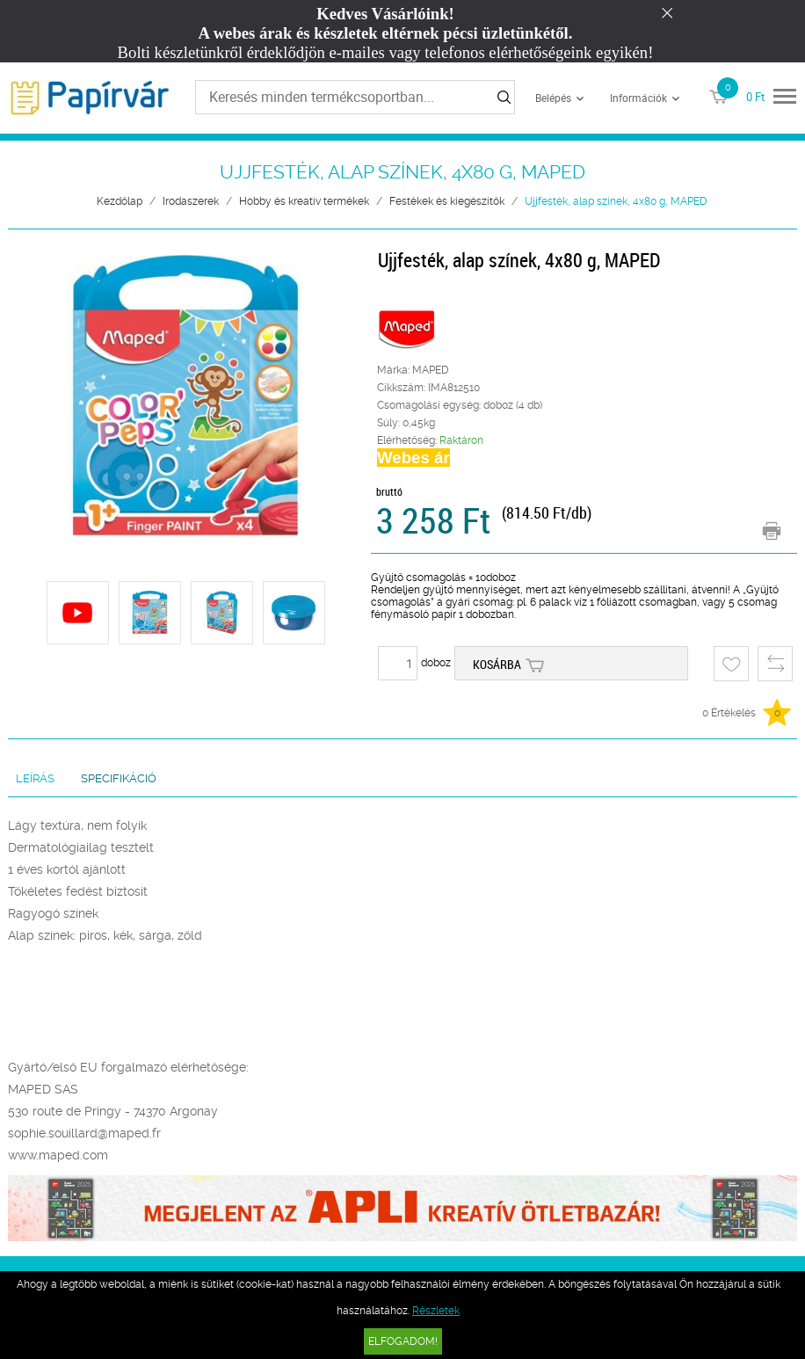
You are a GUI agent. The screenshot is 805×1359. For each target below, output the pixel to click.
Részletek (436, 1310)
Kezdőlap (119, 201)
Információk (638, 98)
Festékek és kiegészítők (446, 201)
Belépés (553, 98)
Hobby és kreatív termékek (304, 201)
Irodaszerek (191, 201)
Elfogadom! (403, 1341)
